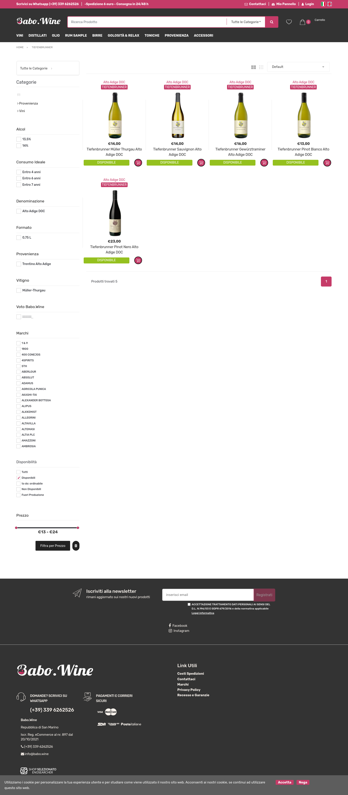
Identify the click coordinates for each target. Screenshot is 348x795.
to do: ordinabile (32, 483)
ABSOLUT (28, 377)
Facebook (178, 626)
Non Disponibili (31, 489)
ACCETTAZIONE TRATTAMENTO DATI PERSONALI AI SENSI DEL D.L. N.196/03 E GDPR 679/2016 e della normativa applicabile (231, 609)
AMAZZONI (29, 440)
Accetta (284, 782)
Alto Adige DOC (114, 82)
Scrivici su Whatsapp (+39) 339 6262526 (47, 4)
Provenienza (176, 36)
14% (25, 146)
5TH (24, 366)
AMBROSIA (29, 446)
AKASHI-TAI (29, 394)
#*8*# (27, 317)
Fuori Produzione (33, 494)
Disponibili (28, 477)
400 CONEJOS (31, 354)
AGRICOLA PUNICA (34, 389)
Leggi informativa (203, 613)
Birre (97, 36)
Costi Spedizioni (190, 674)
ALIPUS (26, 406)
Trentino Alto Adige (36, 264)
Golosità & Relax (123, 36)
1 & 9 (25, 343)
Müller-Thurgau (33, 290)
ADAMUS (27, 383)
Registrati (264, 595)
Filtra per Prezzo (52, 546)
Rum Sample (76, 36)
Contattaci (255, 4)
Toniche (151, 36)
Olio (56, 36)
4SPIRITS (28, 360)
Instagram (179, 631)
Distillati (37, 36)
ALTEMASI (28, 429)
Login (308, 4)
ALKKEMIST (29, 411)
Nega (303, 782)
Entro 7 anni (31, 185)
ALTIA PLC (28, 434)
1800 (25, 348)
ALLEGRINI (29, 417)
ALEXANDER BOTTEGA (36, 400)
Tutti (25, 472)
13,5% (26, 139)
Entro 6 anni (31, 178)
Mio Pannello (284, 4)
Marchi (183, 684)
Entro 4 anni (31, 172)
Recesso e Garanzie (193, 695)
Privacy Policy (188, 690)
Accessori (203, 36)
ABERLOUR (29, 371)
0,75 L (26, 237)
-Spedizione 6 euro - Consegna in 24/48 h (116, 4)
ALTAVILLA (29, 423)
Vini (19, 36)
